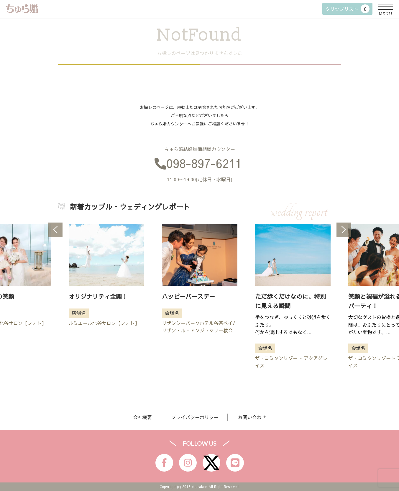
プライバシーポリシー (195, 417)
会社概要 (142, 417)
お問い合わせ (252, 417)
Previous (55, 230)
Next (343, 230)
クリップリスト (347, 8)
